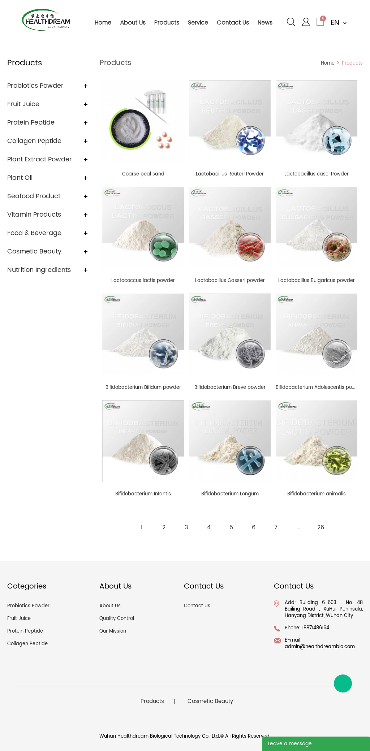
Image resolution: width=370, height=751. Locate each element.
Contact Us (197, 606)
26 (320, 527)
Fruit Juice (23, 104)
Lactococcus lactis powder (143, 281)
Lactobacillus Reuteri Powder (230, 174)
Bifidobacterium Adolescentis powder (320, 387)
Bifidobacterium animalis (316, 494)
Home (328, 63)
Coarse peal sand (143, 174)
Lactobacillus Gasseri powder (230, 281)
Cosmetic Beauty (34, 251)
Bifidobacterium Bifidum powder (143, 387)
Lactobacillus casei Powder (316, 174)
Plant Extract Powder (39, 159)
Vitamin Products (34, 214)
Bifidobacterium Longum (230, 494)
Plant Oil (20, 178)
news (265, 22)
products (166, 22)
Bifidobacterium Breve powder (230, 387)
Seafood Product (33, 196)
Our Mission (112, 631)
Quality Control (116, 618)
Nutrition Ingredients (39, 270)
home (103, 22)
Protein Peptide (31, 122)
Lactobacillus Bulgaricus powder (316, 281)
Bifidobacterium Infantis (143, 494)
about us (133, 22)
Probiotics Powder (35, 86)
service (198, 22)
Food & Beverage (34, 233)
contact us (233, 22)
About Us (110, 606)
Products (352, 63)
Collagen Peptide (34, 141)
